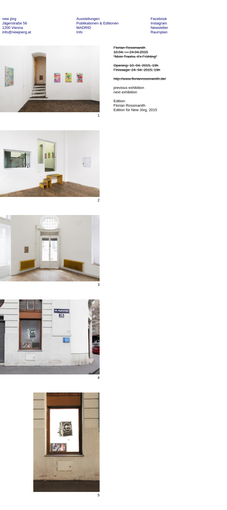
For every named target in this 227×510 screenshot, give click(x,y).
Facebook (159, 19)
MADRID (83, 28)
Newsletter (159, 28)
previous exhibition (128, 88)
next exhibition (125, 92)
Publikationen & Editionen (97, 23)
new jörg (9, 19)
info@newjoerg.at (16, 32)
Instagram (159, 23)
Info (79, 32)
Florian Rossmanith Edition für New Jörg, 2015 (135, 107)
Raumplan (159, 32)
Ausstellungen (88, 19)
